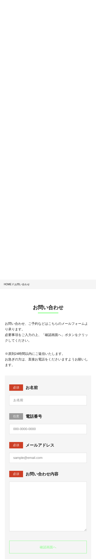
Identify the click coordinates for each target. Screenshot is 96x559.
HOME (8, 284)
